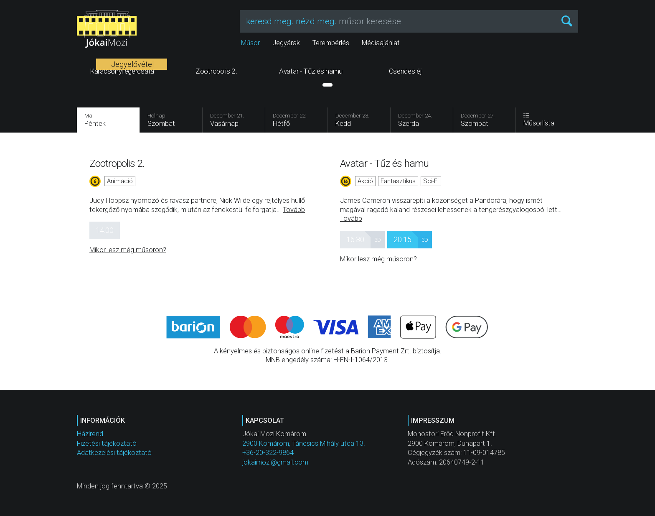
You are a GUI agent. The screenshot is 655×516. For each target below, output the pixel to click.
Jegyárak (286, 43)
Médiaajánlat (381, 43)
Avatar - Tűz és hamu (384, 163)
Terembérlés (330, 43)
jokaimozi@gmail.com (275, 462)
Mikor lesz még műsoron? (127, 250)
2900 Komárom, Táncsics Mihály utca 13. (303, 443)
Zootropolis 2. (116, 163)
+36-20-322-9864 (268, 453)
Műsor (250, 43)
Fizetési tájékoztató (107, 443)
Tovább (294, 210)
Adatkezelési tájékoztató (114, 453)
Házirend (90, 434)
